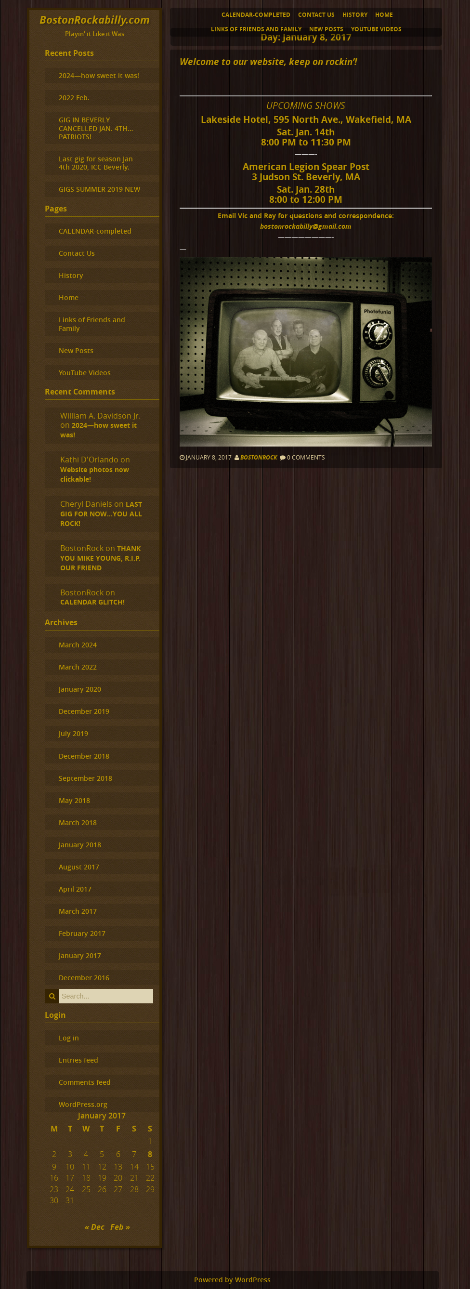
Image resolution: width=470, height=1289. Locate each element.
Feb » (120, 1227)
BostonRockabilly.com (94, 19)
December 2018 (84, 756)
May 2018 (74, 800)
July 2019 (73, 733)
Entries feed (78, 1060)
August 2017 (79, 866)
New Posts (326, 29)
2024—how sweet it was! (99, 75)
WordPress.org (83, 1104)
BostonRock (258, 457)
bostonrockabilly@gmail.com (306, 226)
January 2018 (80, 844)
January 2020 (80, 689)
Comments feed (85, 1082)
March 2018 (78, 822)
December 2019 (84, 711)
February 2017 (82, 933)
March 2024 (78, 644)
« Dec (94, 1227)
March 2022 (78, 666)
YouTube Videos (376, 29)
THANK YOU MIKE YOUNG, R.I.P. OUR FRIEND (100, 558)
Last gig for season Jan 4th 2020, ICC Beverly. (96, 162)
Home (384, 15)
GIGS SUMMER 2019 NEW (99, 189)
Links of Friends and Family (256, 29)
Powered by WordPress (232, 1280)
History (354, 15)
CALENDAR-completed (256, 15)
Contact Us (316, 15)
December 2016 (84, 977)
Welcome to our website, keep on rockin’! (268, 61)
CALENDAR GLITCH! (92, 602)
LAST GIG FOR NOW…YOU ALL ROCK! (101, 514)
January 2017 (80, 955)
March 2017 (78, 911)
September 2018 (85, 778)
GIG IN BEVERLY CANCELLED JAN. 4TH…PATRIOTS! (96, 128)
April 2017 (75, 889)
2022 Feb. (74, 97)
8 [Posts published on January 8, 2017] (150, 1154)
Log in (69, 1037)
